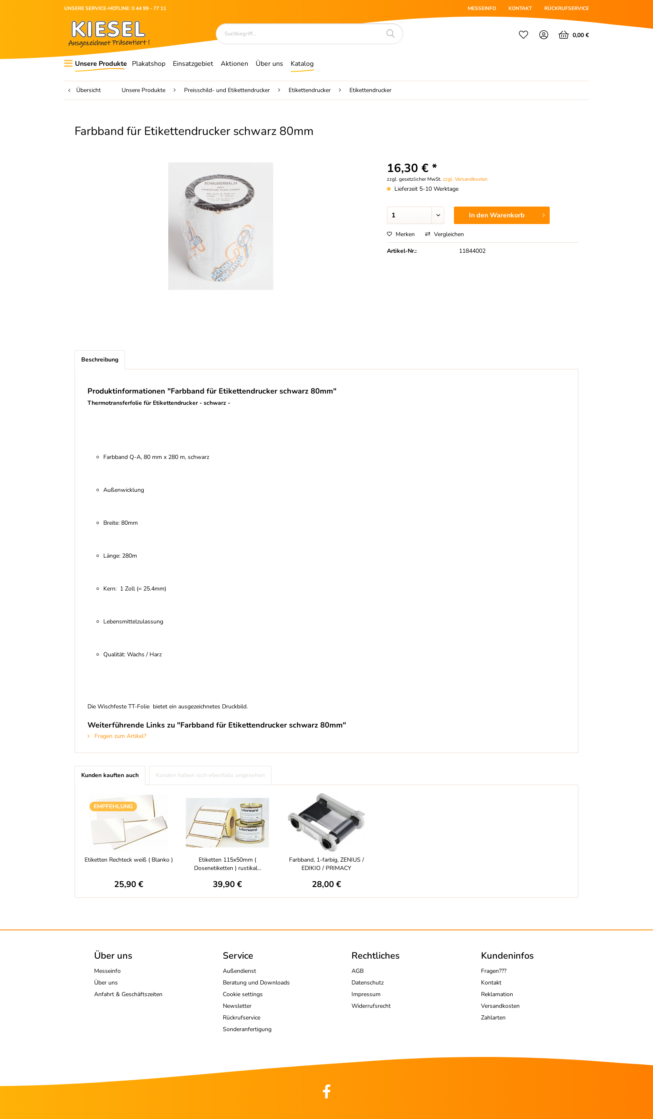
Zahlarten (493, 1018)
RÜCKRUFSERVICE (566, 8)
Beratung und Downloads (256, 983)
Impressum (366, 994)
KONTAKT (520, 8)
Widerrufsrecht (371, 1006)
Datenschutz (367, 983)
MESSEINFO (482, 8)
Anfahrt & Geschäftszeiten (128, 994)
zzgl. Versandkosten (465, 179)
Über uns (106, 983)
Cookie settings (243, 994)
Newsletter (237, 1006)
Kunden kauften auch (110, 775)
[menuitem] (523, 35)
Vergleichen (444, 234)
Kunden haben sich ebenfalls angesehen (210, 775)
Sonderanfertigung (247, 1029)
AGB (357, 971)
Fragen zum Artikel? (116, 736)
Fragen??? (493, 971)
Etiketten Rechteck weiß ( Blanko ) (129, 860)
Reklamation (497, 994)
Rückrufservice (241, 1018)
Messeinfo (107, 971)
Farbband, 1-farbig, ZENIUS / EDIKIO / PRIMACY (326, 864)
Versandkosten (500, 1006)
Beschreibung (99, 360)
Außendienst (239, 971)
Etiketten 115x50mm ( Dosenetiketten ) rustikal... (227, 864)
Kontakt (491, 983)
